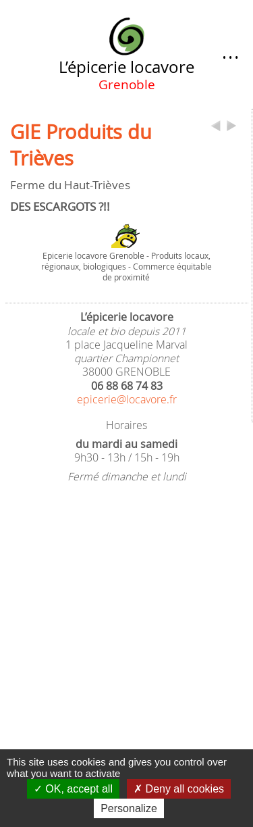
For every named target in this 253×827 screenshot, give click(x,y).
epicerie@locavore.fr (127, 400)
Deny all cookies (179, 789)
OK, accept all (73, 789)
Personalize (129, 808)
